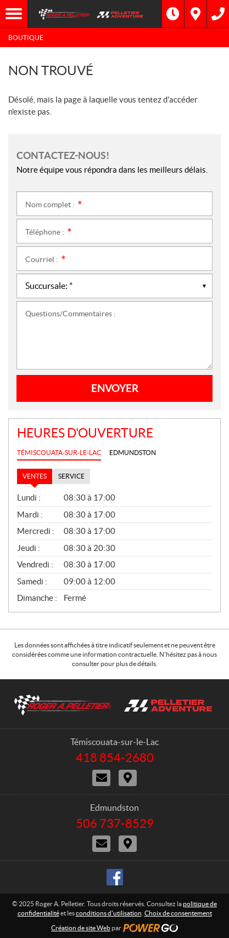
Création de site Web (80, 927)
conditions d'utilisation (109, 913)
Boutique (25, 37)
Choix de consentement (178, 913)
